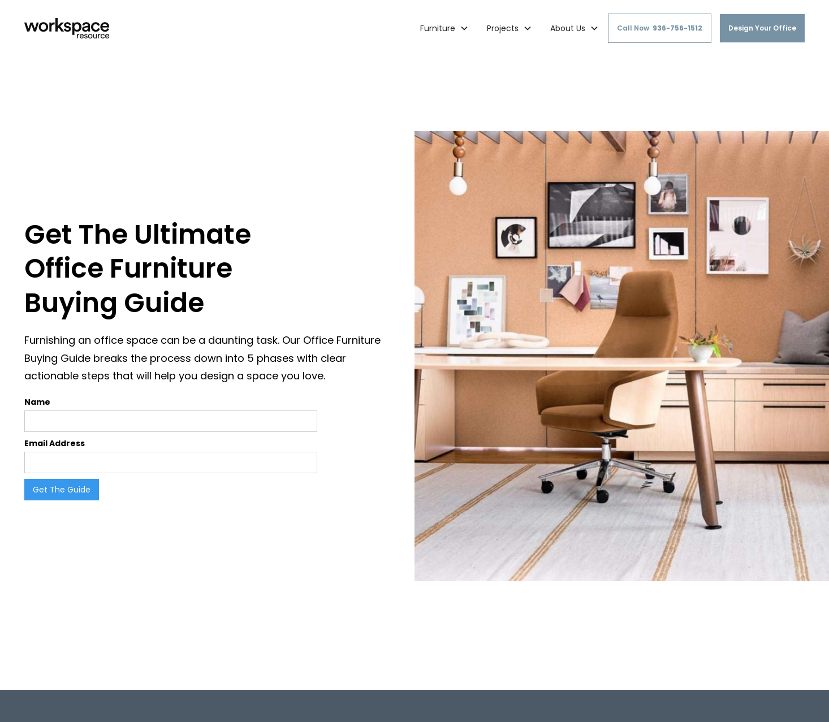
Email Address (54, 443)
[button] (444, 28)
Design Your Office (762, 28)
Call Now (659, 28)
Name (37, 402)
